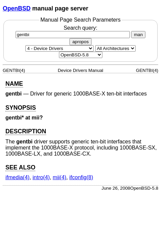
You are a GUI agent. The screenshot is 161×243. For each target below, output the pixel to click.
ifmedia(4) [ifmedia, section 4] (17, 177)
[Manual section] (59, 48)
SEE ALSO (20, 167)
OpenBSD (17, 8)
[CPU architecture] (115, 48)
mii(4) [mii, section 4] (59, 177)
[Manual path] (80, 55)
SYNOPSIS (20, 107)
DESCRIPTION (25, 131)
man (138, 34)
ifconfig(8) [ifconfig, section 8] (81, 177)
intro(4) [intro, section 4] (41, 177)
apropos (80, 41)
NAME (14, 83)
